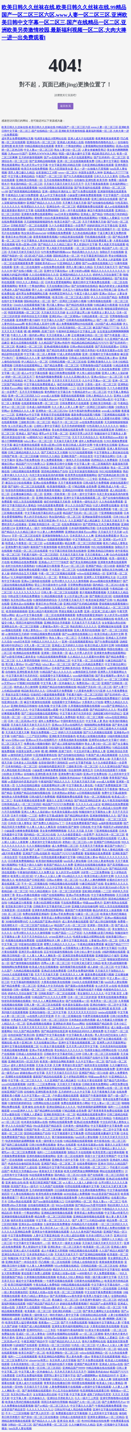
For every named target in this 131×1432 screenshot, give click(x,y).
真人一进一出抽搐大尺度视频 (91, 168)
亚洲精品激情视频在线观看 (57, 1212)
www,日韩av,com (14, 740)
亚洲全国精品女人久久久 (61, 1107)
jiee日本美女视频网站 (66, 214)
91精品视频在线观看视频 (78, 1141)
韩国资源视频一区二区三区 (24, 312)
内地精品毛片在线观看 (84, 1224)
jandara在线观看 (107, 1012)
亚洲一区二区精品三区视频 (17, 1038)
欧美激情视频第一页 (59, 486)
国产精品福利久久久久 (103, 709)
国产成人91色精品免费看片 (88, 664)
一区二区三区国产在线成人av (36, 925)
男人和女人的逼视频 (109, 259)
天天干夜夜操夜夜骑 (97, 184)
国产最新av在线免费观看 (79, 985)
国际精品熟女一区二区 (66, 255)
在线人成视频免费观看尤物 (57, 1209)
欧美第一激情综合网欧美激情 (57, 1061)
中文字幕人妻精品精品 (21, 176)
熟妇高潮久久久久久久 (85, 252)
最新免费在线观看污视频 (85, 414)
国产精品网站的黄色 (77, 815)
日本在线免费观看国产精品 (112, 528)
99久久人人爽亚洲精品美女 (48, 1001)
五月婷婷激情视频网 (30, 157)
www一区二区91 (67, 172)
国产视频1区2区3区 (100, 596)
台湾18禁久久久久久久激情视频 (70, 581)
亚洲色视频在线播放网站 (41, 1156)
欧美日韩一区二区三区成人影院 (70, 297)
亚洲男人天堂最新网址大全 (100, 577)
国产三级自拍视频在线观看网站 (39, 713)
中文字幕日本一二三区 (92, 959)
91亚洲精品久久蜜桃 (69, 263)
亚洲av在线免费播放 (45, 482)
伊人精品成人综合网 (109, 808)
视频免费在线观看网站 (84, 218)
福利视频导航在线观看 (73, 967)
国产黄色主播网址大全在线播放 (101, 1311)
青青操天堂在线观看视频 (55, 414)
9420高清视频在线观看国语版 (55, 187)
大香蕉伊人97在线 (92, 702)
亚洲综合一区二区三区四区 (85, 1099)
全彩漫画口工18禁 (46, 172)
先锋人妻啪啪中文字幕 (63, 1178)
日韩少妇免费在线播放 (42, 1144)
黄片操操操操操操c (24, 369)
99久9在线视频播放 (110, 471)
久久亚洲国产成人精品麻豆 (87, 339)
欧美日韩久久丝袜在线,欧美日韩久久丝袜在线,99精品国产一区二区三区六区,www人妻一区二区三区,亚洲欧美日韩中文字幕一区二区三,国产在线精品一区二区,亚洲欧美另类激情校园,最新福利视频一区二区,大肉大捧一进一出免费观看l (64, 22)
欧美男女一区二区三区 (104, 1001)
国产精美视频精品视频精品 (25, 191)
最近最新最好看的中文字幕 (17, 210)
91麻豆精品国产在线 (91, 883)
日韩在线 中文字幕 (91, 827)
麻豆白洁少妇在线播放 (18, 482)
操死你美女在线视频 (96, 1065)
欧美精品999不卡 (109, 1375)
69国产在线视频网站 (53, 895)
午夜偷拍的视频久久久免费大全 (35, 872)
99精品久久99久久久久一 (45, 641)
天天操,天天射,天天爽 (67, 278)
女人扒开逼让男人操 (78, 312)
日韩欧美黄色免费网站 (95, 1084)
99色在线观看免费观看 (50, 505)
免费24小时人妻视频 (38, 588)
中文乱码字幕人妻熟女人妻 (90, 751)
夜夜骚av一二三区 (49, 1322)
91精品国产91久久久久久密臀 (49, 997)
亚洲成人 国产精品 (92, 214)
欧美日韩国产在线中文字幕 (92, 1057)
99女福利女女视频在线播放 (65, 747)
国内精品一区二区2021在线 (109, 585)
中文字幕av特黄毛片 (116, 1212)
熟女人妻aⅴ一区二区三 (63, 637)
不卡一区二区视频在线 (34, 883)
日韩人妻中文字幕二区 (74, 698)
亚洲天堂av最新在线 (30, 951)
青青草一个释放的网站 (68, 146)
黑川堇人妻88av (55, 305)
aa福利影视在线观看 (110, 823)
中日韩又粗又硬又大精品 (85, 963)
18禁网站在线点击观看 (46, 1103)
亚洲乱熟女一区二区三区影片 (65, 1247)
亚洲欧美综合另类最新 (57, 622)
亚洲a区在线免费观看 (53, 970)
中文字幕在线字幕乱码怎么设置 (43, 513)
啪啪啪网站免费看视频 (97, 724)
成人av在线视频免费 (116, 206)
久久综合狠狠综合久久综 (43, 274)
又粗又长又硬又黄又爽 (113, 1186)
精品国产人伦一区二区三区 (70, 925)
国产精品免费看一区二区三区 (61, 365)
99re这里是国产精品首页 (47, 1125)
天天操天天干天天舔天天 (86, 622)
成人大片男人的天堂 (33, 248)
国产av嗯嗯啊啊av (87, 1375)
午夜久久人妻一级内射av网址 (28, 335)
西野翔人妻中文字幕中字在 (60, 1375)
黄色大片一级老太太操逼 (66, 1243)
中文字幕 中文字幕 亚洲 (72, 1394)
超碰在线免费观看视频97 (74, 1303)
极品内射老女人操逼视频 (113, 286)
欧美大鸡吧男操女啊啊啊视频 (33, 297)
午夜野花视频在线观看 (95, 1016)
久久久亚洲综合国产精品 (113, 766)
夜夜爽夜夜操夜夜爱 (107, 138)
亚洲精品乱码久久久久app (64, 1027)
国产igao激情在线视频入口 (97, 263)
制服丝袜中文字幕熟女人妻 (110, 433)
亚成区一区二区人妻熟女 (35, 759)
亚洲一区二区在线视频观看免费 (75, 161)
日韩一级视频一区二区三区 (29, 989)
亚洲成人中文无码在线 (50, 985)
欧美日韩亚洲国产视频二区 (46, 1182)
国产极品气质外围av (115, 1080)
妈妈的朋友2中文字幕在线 (102, 225)
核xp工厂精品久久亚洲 (15, 849)
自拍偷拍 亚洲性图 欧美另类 (90, 180)
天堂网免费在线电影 (80, 585)
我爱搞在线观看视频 (73, 395)
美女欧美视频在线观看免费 (68, 429)
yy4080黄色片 (85, 1273)
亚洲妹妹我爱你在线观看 (97, 516)
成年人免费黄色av (48, 721)
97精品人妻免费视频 (33, 308)
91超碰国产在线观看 (25, 1345)
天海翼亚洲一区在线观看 (16, 910)
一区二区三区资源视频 (91, 1178)
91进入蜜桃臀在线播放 (106, 505)
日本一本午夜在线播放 (73, 210)
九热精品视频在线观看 (26, 970)
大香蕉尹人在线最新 (28, 1307)
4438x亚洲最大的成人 (56, 558)
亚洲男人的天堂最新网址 (111, 1042)
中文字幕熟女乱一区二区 (87, 539)
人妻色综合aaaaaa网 (13, 323)
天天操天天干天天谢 (110, 532)
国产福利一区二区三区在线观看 (27, 486)
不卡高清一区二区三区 (62, 569)
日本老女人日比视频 (25, 762)
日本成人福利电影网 (38, 407)
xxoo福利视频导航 (83, 675)
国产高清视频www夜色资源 (66, 1296)
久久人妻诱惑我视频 (28, 660)
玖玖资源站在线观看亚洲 (99, 429)
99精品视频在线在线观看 (39, 146)
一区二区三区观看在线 (87, 248)
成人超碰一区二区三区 (100, 967)
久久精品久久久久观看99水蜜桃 (101, 418)
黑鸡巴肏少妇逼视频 (33, 350)
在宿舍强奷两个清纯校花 (53, 762)
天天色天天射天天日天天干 (70, 1371)
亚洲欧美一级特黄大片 (35, 1315)
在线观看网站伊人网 (53, 785)
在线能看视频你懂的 (59, 539)
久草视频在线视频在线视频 (84, 706)
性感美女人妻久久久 (103, 312)
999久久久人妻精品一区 (30, 282)
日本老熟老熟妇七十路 (40, 1254)
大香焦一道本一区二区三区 (101, 384)
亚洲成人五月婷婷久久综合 (68, 645)
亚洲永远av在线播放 (22, 603)
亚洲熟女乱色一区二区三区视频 (20, 626)
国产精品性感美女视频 (26, 259)
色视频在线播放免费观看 (20, 940)
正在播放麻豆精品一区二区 (87, 335)
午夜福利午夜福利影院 (15, 1008)
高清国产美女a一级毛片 (24, 1186)
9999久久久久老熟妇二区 (55, 660)
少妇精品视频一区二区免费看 (46, 1008)
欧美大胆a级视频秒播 (114, 963)
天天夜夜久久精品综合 (91, 637)
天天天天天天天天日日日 (82, 1012)
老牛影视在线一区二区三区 (110, 1141)
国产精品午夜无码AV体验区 (65, 929)
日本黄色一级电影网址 (76, 1125)
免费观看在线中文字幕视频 (71, 1413)
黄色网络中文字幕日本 (57, 392)
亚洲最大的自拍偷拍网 (84, 906)
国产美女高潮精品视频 (83, 562)
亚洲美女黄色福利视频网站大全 (70, 1326)
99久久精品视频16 (39, 891)
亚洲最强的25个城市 (107, 955)
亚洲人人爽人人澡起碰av (35, 811)
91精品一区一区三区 (109, 1307)
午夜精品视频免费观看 (90, 944)
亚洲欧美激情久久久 (99, 361)
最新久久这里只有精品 (59, 800)
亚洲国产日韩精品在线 (107, 842)
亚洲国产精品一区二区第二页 (58, 1163)
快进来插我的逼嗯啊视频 (92, 1107)
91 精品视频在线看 (52, 596)
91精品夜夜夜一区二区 (95, 316)
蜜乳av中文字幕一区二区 (53, 433)
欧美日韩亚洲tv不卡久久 (52, 520)
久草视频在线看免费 (103, 1069)
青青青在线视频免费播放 (112, 997)
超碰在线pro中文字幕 (32, 1072)
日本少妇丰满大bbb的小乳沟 (108, 887)
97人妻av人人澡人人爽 (48, 876)
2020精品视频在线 (103, 619)
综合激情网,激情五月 (80, 770)
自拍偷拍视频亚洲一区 (41, 1205)
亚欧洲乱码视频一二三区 (96, 891)
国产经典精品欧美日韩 (111, 475)
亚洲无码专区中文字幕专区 (104, 1269)
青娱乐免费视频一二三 (62, 388)
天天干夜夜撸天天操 (94, 221)
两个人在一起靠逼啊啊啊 (46, 289)
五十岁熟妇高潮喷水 (75, 1076)
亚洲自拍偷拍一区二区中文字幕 (109, 1004)
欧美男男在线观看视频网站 (81, 475)
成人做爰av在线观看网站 (96, 747)
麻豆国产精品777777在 (106, 327)
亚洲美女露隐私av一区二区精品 (105, 1417)
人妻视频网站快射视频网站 (99, 146)
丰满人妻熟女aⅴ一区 (35, 630)
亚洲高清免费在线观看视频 (78, 955)
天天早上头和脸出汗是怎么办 (90, 868)
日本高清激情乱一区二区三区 (74, 327)
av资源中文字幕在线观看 (96, 1386)
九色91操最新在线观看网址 (94, 1197)
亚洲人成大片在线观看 (81, 138)
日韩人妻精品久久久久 (99, 395)
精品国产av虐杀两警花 (40, 418)
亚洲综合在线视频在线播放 (90, 864)
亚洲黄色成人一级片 (28, 528)
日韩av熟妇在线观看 (82, 346)
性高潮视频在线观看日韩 (94, 1390)
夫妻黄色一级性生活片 (84, 501)
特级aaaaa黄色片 (92, 902)
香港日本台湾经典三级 (18, 236)
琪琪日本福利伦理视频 (29, 622)
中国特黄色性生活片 (72, 721)
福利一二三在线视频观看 (51, 1152)
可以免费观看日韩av (38, 668)
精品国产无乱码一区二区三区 (80, 513)
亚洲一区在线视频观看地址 (77, 641)
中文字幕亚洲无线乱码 (94, 255)
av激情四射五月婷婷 (17, 634)
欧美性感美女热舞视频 (49, 1194)
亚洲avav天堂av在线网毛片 (67, 724)
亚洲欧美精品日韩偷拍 (100, 550)
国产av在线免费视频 (55, 157)
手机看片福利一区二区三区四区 (39, 554)
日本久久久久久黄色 (106, 176)
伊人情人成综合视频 (20, 199)
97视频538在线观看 (28, 683)
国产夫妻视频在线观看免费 (61, 1197)
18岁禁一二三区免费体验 (95, 872)
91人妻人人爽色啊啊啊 (50, 532)
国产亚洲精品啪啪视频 (42, 161)
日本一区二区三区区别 (54, 1020)
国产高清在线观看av (107, 346)
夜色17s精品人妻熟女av (32, 539)
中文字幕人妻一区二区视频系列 (92, 463)
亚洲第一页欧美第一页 (57, 494)
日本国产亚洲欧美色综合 (66, 668)
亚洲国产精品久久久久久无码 (44, 202)
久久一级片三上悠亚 (87, 1398)
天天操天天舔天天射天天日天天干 (64, 184)
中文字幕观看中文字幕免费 (106, 1125)
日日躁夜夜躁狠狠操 (66, 1190)
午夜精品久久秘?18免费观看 (21, 195)
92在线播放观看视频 (89, 569)
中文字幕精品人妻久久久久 (75, 399)
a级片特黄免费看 (11, 853)
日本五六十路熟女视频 (75, 289)
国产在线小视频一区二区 (27, 271)
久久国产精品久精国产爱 (113, 1250)
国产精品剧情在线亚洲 (54, 1031)
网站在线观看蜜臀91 (36, 637)
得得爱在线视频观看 (96, 490)
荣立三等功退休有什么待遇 (50, 585)
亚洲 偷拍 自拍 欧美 (91, 308)
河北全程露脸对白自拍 (38, 1269)
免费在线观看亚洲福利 (89, 615)
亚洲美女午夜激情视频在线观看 (50, 1231)
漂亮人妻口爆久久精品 (21, 172)
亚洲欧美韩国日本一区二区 (44, 524)
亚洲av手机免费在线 (28, 460)
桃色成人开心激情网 (26, 687)
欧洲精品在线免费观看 (24, 562)
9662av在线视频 (65, 1205)
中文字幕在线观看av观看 (43, 709)
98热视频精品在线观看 (54, 528)
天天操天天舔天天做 (25, 399)
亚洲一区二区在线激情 (26, 267)
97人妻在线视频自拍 (23, 1194)
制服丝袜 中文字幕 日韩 (22, 1258)
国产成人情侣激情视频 (103, 921)
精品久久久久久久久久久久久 (108, 271)
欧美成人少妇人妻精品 (77, 887)
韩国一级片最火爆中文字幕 (74, 153)
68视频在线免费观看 (59, 233)
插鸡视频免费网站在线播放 (93, 467)
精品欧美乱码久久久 (104, 153)
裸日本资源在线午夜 (13, 437)
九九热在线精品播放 (84, 233)
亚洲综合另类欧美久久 (60, 1398)
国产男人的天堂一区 (42, 1413)
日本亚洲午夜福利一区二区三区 (98, 1299)
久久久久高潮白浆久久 (76, 376)
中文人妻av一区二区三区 (38, 149)
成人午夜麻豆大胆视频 (109, 1020)
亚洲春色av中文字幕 (28, 414)
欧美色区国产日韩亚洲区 (30, 880)
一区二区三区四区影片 (54, 1239)
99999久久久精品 (50, 456)
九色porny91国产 (17, 153)
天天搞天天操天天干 (106, 267)
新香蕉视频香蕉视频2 (45, 236)
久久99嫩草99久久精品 (82, 1424)
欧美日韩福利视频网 (20, 1284)
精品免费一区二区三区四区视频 (83, 543)
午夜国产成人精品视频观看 (102, 755)
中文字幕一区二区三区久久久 (25, 1080)
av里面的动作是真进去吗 (22, 781)
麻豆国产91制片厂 (115, 846)
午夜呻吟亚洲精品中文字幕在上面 (76, 331)
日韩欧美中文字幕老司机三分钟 (51, 906)
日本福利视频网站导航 (40, 509)
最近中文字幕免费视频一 (30, 1281)
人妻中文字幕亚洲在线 (74, 940)
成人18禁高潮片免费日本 (41, 679)
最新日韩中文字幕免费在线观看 (92, 282)
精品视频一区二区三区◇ (94, 1167)
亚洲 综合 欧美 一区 (68, 1421)
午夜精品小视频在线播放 (91, 649)
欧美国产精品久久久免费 (58, 864)
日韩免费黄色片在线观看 (74, 403)
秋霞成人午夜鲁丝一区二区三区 (23, 543)
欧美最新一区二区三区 (96, 1247)
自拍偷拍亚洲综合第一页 (20, 497)
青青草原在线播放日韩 (57, 1383)
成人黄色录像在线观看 (75, 921)
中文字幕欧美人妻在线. (79, 785)
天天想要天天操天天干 (71, 600)
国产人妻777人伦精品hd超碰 (45, 849)
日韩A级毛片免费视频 (96, 482)
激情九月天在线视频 (78, 460)
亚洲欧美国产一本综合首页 (77, 456)
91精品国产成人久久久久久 (56, 672)
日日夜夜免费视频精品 (21, 861)
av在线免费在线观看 (53, 267)
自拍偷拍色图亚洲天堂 (51, 766)
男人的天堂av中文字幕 (34, 165)
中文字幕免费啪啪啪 (103, 895)
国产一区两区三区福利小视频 (69, 301)
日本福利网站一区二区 (78, 1201)
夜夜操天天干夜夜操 (106, 789)
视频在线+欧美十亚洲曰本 (17, 1042)
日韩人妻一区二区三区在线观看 (59, 592)
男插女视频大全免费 (71, 611)
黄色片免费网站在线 (94, 1341)
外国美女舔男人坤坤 (90, 172)
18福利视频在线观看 (114, 951)
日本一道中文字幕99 (83, 494)
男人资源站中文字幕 (85, 244)
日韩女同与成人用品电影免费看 (47, 619)
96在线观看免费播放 (41, 1175)
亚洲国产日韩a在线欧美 (68, 418)
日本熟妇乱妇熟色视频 (82, 1020)
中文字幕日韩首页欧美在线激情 (67, 550)
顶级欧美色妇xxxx (45, 263)
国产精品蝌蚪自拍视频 (48, 1110)
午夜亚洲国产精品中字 (34, 1341)
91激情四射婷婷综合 (45, 600)
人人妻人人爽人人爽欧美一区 (44, 955)
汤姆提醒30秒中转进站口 (107, 713)
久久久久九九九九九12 (26, 592)
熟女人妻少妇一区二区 (67, 149)
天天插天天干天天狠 (36, 1386)
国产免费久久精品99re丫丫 (48, 823)
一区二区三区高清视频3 (60, 989)
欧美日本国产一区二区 (67, 221)
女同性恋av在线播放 (55, 1337)
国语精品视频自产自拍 (42, 327)
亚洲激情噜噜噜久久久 (55, 535)
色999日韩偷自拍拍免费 (95, 1421)
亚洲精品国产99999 (35, 808)
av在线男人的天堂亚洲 (40, 1016)
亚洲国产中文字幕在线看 (50, 1035)
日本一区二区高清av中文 (22, 721)
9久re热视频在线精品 (67, 1265)
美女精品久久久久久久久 (68, 1050)
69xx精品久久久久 (72, 876)
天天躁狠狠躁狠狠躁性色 (38, 221)
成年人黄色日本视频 (23, 1065)
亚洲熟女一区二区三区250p (51, 410)
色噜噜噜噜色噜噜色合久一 (101, 142)
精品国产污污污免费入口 (30, 463)
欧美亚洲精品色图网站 (51, 1356)
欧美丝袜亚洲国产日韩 (99, 600)
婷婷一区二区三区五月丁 (20, 376)
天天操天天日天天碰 (53, 312)
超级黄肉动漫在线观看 (58, 819)
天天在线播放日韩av (58, 286)
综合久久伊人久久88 (81, 789)
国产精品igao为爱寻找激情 (90, 1205)
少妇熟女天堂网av (12, 774)
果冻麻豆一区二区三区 (29, 346)
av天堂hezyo (9, 683)
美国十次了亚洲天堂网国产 (87, 917)
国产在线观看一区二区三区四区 (106, 1175)
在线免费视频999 (71, 524)
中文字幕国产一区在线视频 (101, 1288)
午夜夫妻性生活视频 (105, 445)
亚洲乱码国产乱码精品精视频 (80, 603)
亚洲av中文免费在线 (95, 774)
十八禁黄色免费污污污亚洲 (89, 690)
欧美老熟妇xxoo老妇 (112, 437)
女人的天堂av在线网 (116, 615)
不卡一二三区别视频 (17, 1413)
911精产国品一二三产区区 (67, 933)
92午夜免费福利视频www (56, 252)
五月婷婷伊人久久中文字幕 (47, 887)
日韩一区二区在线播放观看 (32, 747)
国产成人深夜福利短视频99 (68, 743)
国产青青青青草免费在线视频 (105, 1110)
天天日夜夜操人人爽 (58, 335)
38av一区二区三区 (47, 1118)
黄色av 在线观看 (66, 1144)
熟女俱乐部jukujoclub (33, 233)
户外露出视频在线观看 (65, 1095)
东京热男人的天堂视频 (62, 1360)
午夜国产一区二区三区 (49, 176)
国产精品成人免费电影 (62, 717)
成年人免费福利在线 (91, 441)
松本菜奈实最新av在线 (109, 350)
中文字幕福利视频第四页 (25, 982)
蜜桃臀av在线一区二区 (109, 1088)
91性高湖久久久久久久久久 (102, 426)
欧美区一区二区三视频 (90, 717)
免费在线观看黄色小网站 (38, 278)
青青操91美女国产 (72, 1065)
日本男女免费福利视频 (80, 970)
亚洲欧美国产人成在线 (24, 1167)
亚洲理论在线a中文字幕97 (104, 740)
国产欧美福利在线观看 (87, 187)
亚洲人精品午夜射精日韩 (43, 611)
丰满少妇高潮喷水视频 (46, 902)
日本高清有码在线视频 (113, 1046)
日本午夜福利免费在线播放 (84, 410)
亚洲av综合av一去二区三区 (106, 376)
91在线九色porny (48, 399)
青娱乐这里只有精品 (17, 694)
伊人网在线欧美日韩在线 (16, 770)
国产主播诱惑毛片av (114, 1402)
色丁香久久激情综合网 (37, 380)
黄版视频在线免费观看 (97, 853)
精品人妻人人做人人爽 (98, 1379)
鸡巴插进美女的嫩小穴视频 (81, 1038)
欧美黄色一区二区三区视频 (27, 1099)
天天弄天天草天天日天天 (66, 380)
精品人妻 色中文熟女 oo (24, 1228)
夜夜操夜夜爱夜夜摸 (111, 1262)
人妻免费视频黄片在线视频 (65, 1386)
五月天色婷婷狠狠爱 (73, 426)
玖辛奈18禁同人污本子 (99, 1235)
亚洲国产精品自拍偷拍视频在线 (57, 687)
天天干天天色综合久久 (85, 437)
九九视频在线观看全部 (65, 588)
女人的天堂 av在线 (106, 985)
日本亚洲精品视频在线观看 (98, 165)
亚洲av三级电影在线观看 (35, 581)
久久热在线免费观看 (108, 369)
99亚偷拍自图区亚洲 (30, 944)
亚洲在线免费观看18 (107, 535)
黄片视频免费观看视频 (92, 592)
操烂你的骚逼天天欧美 (70, 384)
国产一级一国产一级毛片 (111, 320)
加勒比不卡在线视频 (112, 252)
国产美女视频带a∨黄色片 (110, 675)
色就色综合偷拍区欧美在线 (24, 1163)
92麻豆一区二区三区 (87, 914)
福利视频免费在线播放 (54, 358)
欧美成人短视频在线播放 (91, 736)
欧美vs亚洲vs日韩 (26, 244)
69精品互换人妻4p (107, 358)
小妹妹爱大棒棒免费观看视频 (84, 195)
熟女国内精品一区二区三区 (26, 184)
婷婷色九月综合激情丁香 (107, 274)
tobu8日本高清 (21, 641)
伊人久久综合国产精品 (104, 297)
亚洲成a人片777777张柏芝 (53, 562)
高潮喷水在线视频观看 (18, 1076)
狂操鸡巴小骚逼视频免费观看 (48, 694)
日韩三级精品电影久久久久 (24, 452)
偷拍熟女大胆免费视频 (15, 796)
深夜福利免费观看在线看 (75, 199)
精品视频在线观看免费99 (91, 1114)
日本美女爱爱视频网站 (58, 282)
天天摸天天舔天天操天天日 (45, 838)
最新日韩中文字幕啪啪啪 (50, 1069)
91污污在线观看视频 (81, 452)
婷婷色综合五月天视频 (34, 316)
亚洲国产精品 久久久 (33, 978)
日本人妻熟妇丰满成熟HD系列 (75, 229)
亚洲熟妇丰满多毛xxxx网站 (81, 532)
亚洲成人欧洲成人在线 (70, 142)
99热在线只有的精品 (116, 214)
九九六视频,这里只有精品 (34, 467)
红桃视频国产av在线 (74, 838)
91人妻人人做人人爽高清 (41, 827)
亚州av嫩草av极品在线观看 (46, 948)
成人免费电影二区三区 (65, 846)
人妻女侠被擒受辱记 (94, 149)
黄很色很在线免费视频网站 (17, 218)
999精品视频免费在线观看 (80, 369)
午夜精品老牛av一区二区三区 (89, 392)
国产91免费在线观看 (84, 191)
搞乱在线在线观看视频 (24, 187)
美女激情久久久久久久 (90, 993)
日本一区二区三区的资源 (66, 891)
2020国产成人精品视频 (108, 323)
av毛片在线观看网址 (80, 157)
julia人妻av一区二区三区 (38, 441)
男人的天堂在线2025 (36, 516)
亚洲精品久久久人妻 (28, 358)
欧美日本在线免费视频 (34, 168)
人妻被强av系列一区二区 (54, 626)
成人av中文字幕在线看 (53, 195)
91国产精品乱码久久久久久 (65, 1341)
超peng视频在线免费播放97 (106, 581)
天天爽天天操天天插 (74, 202)
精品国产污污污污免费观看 (58, 804)
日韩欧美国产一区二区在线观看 (29, 225)
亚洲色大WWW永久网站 (43, 153)
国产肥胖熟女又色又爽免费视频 (101, 524)
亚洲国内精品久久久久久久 (76, 274)
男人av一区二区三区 (73, 566)
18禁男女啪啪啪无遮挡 (50, 369)
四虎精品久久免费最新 (104, 460)
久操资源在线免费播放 (57, 1224)
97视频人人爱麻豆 (109, 218)
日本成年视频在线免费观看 (95, 509)
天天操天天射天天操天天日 (24, 252)
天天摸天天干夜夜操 (91, 846)
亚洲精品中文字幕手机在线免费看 (58, 1167)
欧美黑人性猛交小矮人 (96, 1296)
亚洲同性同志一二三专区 (82, 479)
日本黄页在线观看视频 (70, 1349)
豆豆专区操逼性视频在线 (91, 388)
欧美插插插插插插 (16, 611)
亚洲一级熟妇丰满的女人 (56, 191)
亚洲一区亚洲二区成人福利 (100, 611)
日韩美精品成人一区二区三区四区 (21, 804)
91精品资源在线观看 (71, 236)
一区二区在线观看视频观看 (59, 615)
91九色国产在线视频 (52, 1186)
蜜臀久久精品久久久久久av (60, 944)
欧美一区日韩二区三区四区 (45, 1368)
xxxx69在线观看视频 (13, 1084)
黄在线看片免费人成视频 (35, 1273)
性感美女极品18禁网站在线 (50, 138)
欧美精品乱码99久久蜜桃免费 (86, 1031)
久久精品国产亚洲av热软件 (54, 342)
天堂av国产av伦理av (84, 808)
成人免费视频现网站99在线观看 (75, 323)
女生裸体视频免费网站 (92, 1190)
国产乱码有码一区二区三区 (110, 157)
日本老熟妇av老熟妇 (63, 793)
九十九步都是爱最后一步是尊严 (67, 225)
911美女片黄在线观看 (52, 1046)
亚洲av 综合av (107, 293)
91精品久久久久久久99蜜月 (68, 1379)
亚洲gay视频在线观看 (82, 1228)
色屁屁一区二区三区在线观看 (30, 550)
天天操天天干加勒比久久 (109, 970)
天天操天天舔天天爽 (66, 441)
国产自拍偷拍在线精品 (100, 202)
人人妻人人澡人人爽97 (32, 1057)
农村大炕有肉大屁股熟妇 (20, 566)
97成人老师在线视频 (69, 354)
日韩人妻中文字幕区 (107, 161)
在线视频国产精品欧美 (99, 1023)
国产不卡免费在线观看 (37, 959)
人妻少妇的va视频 (79, 271)
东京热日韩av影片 (102, 399)
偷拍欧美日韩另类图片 (57, 339)
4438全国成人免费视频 (37, 1159)
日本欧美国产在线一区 (63, 467)
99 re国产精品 (33, 664)
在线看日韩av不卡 (12, 808)
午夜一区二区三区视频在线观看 (57, 573)
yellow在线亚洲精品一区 (91, 573)
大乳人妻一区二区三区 (15, 619)
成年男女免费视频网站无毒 (17, 138)
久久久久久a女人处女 (88, 804)
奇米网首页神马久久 (61, 293)
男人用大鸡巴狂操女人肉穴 (110, 1035)
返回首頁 (65, 106)
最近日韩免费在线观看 (62, 373)
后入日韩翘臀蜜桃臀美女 (95, 1027)
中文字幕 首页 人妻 (116, 993)
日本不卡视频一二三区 (24, 815)
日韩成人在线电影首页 (82, 358)
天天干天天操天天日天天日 (62, 1072)
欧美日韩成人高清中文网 (40, 323)
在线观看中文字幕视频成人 (56, 675)
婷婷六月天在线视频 (70, 732)
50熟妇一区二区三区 (20, 1424)
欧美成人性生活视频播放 (43, 967)
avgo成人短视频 (50, 395)
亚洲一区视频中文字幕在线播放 (100, 354)
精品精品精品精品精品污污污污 (89, 342)
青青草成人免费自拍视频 (55, 917)
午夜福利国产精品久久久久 (54, 781)
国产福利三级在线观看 (15, 1144)
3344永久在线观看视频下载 (29, 305)
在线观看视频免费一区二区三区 (39, 403)
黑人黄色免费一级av (78, 1356)
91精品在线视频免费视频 (51, 656)
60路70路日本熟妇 (84, 350)
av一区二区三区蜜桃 (116, 679)
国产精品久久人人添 (53, 259)
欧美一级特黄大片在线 (49, 1141)
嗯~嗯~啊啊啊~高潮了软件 (39, 331)
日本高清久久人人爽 (82, 535)
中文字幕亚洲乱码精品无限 (65, 165)
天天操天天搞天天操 (83, 781)
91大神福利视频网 (21, 577)
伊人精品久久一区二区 (34, 361)
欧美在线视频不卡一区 (107, 229)
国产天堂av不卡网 (69, 1118)
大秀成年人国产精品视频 (16, 289)
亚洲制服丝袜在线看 (30, 558)
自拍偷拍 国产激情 (68, 240)
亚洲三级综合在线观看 (104, 199)
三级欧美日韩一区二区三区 (62, 308)
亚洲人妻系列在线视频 (46, 199)
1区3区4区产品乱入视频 (38, 255)
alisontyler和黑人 (38, 1360)
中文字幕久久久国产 (53, 320)
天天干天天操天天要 (46, 974)
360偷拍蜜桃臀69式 (16, 921)
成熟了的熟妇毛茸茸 (99, 1394)
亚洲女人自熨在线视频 (29, 1337)
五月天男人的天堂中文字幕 (82, 1046)
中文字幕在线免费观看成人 (40, 384)
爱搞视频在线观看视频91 (113, 603)
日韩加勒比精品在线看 (93, 1315)
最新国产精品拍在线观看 (47, 1076)
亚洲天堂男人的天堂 (81, 433)
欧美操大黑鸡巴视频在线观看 (22, 1402)
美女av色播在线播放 (28, 895)
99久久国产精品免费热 (26, 1031)
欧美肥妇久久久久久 (33, 206)
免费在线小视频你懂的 (37, 743)
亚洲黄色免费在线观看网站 (37, 214)
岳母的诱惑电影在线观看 (81, 259)
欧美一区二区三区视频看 (68, 1292)
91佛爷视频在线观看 (99, 301)
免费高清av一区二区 (88, 683)
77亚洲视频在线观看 (114, 414)
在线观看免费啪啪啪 (46, 210)
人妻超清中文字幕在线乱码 (45, 842)
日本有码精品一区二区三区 (21, 766)
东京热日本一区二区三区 (110, 834)
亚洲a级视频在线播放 (56, 346)
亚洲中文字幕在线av (55, 271)
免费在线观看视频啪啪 (29, 649)
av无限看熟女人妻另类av (77, 948)
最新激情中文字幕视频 (37, 1379)
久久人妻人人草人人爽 (65, 407)
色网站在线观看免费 (79, 607)
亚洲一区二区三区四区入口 (24, 395)
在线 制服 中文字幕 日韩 (52, 706)
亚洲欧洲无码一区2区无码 (23, 1061)
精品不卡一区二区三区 (65, 422)
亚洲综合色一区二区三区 (41, 142)
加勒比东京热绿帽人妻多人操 (92, 759)
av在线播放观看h (54, 543)
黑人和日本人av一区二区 (54, 1228)
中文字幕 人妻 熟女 (97, 721)
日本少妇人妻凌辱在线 (100, 861)
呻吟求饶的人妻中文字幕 (64, 1315)
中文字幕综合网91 (104, 456)
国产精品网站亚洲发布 (60, 978)
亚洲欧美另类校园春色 (62, 736)
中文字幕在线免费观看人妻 (96, 240)
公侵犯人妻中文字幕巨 (47, 426)
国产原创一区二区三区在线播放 (39, 1417)
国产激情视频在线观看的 (25, 963)
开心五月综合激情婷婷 (65, 1390)
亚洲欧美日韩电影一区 (29, 180)
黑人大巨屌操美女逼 (61, 168)
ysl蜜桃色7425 (35, 437)
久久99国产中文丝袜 (69, 679)
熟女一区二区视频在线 (97, 796)
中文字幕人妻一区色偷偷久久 (58, 683)
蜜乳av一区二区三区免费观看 (19, 1152)
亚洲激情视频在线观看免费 (17, 1216)
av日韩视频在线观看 (88, 793)
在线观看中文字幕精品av (66, 702)
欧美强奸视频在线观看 (49, 861)
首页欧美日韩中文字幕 (18, 906)
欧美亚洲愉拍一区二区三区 (62, 1352)
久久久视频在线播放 (38, 846)
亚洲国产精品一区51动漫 (100, 566)
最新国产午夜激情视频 (43, 547)
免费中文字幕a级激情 (114, 793)
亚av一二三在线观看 (94, 448)
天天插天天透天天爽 (17, 732)
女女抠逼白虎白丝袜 (114, 622)
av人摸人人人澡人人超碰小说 (80, 1182)
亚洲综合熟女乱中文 (13, 1254)
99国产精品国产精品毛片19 (42, 1303)
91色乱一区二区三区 (83, 1345)
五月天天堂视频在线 (31, 392)
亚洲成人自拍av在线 (111, 1364)
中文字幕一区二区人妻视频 (40, 354)
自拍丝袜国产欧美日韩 (21, 1035)
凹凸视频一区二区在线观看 (54, 1262)
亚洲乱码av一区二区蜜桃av (65, 316)
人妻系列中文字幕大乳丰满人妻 (37, 1349)
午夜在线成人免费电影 (46, 1284)
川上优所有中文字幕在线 (103, 1413)
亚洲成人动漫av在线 (63, 1273)
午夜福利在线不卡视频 (95, 777)
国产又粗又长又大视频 (54, 452)
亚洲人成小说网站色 (23, 698)
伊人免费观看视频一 (53, 460)
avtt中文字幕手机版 (63, 759)
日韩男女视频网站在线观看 (62, 1334)
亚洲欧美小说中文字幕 (65, 1159)
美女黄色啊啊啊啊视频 (53, 830)
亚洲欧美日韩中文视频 (59, 463)
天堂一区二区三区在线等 (26, 535)
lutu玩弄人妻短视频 (75, 861)
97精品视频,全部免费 (84, 486)
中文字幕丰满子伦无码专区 (22, 675)
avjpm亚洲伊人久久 (16, 709)
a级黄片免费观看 (23, 1318)
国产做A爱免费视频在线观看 (89, 1258)
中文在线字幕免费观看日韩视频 (103, 1292)
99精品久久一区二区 (45, 577)
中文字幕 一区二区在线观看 (87, 660)
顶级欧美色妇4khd (69, 777)
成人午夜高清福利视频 (115, 800)
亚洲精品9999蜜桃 (72, 490)
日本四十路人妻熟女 (20, 823)
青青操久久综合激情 (71, 577)
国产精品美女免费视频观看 (50, 1318)
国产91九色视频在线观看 (78, 176)
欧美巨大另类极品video (24, 1171)
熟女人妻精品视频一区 (115, 849)
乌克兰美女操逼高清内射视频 (46, 475)
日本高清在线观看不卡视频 (26, 339)
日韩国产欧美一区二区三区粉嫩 (20, 456)
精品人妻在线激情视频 (26, 1239)
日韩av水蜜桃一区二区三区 (62, 880)
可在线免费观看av (29, 857)
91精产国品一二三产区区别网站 (29, 736)
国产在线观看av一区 (25, 898)
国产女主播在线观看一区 (112, 1038)
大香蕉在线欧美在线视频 (72, 740)
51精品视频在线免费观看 (25, 471)
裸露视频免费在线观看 (90, 206)
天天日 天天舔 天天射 (80, 830)
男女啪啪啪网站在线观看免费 (22, 1148)
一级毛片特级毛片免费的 (41, 229)
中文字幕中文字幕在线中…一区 (31, 1243)
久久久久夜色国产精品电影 (86, 1231)
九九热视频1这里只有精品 (98, 933)
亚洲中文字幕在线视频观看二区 (82, 497)
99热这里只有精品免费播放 (34, 429)
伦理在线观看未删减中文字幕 (58, 857)
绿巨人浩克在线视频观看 (27, 501)
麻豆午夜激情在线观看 (100, 210)
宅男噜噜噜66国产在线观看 (96, 365)
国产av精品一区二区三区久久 (54, 1258)
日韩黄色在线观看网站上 (80, 320)
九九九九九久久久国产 (15, 1288)
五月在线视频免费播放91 (58, 180)
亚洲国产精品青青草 (23, 1069)
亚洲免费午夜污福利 (28, 320)
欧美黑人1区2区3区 (22, 876)
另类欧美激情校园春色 (44, 777)
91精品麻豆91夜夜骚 (106, 305)
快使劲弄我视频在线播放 (20, 490)
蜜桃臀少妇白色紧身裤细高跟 (52, 218)
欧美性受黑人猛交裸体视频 (74, 547)
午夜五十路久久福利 (86, 293)
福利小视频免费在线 (36, 388)
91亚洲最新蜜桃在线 (45, 755)
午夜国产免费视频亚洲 (108, 785)
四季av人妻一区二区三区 (55, 963)
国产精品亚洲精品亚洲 (87, 800)
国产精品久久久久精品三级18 (55, 244)
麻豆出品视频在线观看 (24, 342)
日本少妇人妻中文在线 (87, 951)
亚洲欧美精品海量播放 (49, 497)
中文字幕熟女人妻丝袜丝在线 (38, 240)
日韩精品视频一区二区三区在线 (67, 361)
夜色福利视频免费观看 (49, 376)
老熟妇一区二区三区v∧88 (77, 842)
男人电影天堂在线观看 (112, 244)
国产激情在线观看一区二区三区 (78, 728)
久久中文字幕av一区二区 (96, 380)
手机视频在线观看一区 (98, 236)
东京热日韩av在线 (21, 600)
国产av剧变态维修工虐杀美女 (19, 656)
